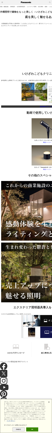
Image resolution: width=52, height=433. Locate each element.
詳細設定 (18, 429)
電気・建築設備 (4, 6)
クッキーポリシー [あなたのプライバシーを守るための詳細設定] (11, 420)
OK (32, 429)
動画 (46, 6)
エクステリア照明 (31, 6)
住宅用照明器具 (21, 6)
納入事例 (40, 6)
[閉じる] (49, 402)
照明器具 (12, 6)
